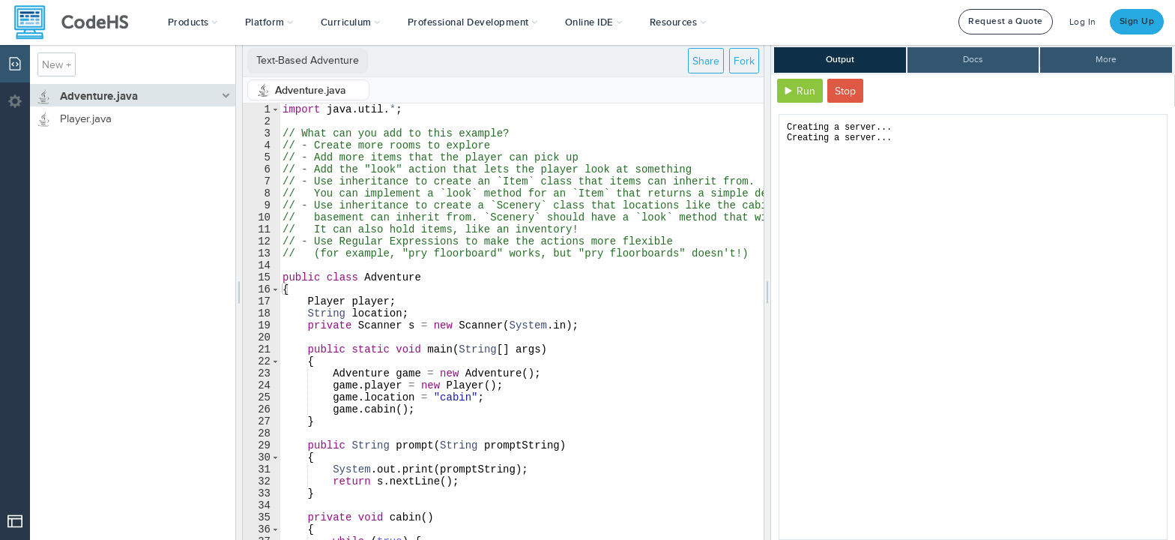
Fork (744, 61)
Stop (845, 91)
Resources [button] (678, 22)
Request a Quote (1005, 21)
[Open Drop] (15, 521)
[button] (193, 22)
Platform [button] (269, 22)
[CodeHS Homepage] (77, 22)
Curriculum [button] (351, 22)
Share (705, 61)
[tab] (308, 90)
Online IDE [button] (594, 22)
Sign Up (1137, 21)
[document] (973, 327)
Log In (1082, 22)
